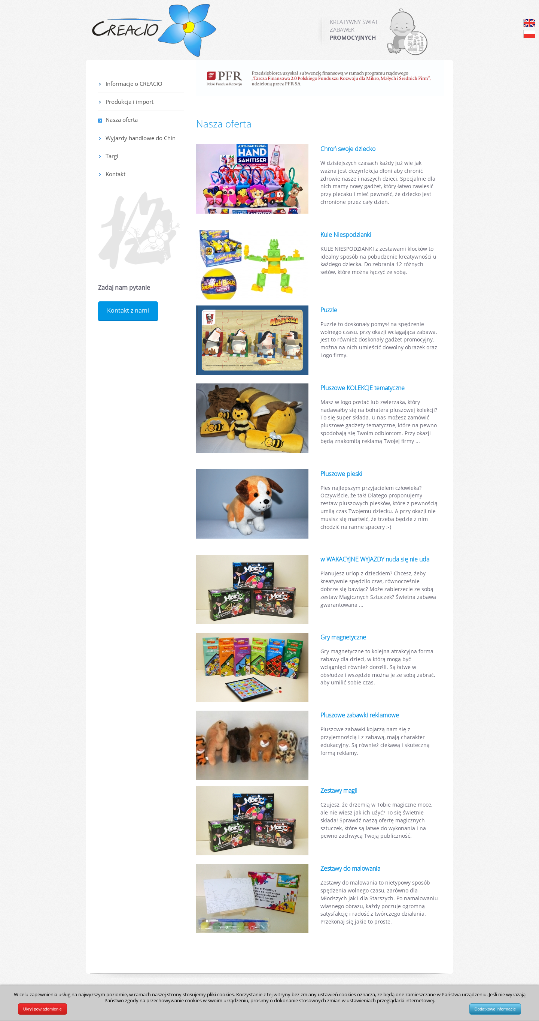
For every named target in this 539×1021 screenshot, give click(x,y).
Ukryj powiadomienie (42, 1009)
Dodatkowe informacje (495, 1009)
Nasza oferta (122, 119)
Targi (112, 156)
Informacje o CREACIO (134, 83)
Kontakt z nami (128, 310)
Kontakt (115, 174)
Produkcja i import (129, 101)
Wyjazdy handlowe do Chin (141, 138)
